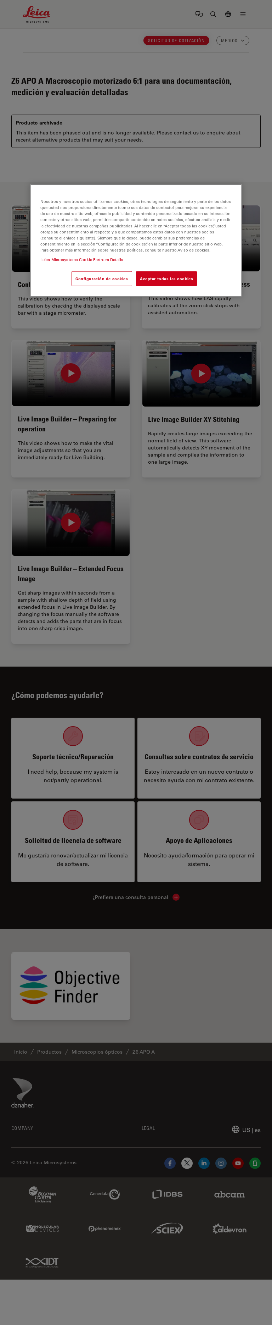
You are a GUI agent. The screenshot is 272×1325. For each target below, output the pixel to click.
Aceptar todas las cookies (166, 278)
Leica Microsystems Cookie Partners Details (81, 259)
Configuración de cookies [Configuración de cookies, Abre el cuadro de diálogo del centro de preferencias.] (101, 278)
